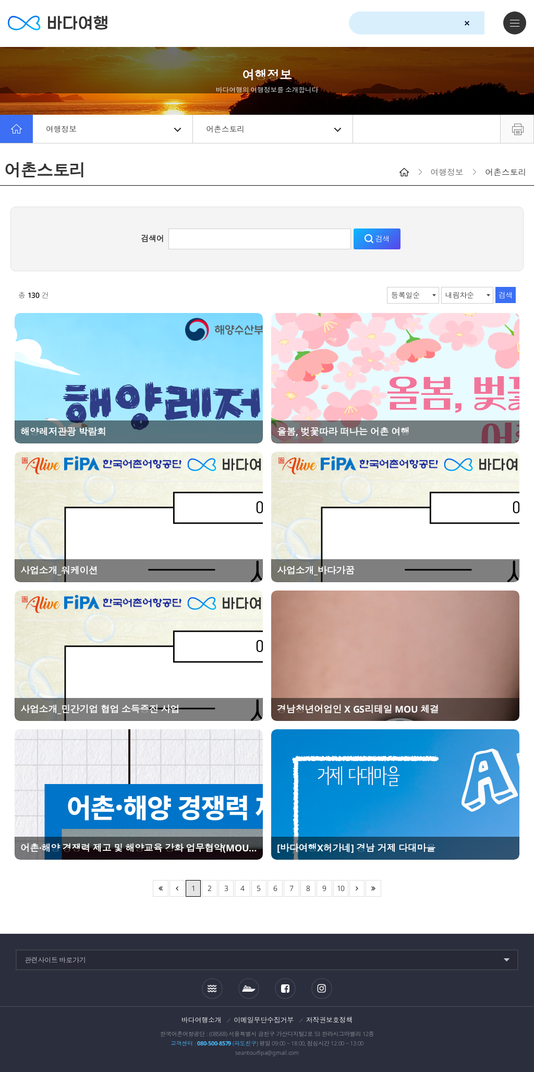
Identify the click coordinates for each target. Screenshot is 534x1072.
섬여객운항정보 (249, 988)
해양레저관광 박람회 (63, 431)
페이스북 (285, 988)
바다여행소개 (201, 1020)
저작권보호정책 (329, 1020)
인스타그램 (321, 988)
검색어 (152, 238)
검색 (485, 23)
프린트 (517, 129)
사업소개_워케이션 (59, 570)
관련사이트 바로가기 (55, 960)
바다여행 (57, 23)
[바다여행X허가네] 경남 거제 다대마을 (356, 847)
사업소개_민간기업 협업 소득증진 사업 (99, 709)
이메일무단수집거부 (264, 1020)
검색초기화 (467, 23)
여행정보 (113, 129)
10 (341, 888)
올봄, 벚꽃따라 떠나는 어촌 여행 (343, 431)
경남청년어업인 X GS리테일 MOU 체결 (358, 709)
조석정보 (212, 988)
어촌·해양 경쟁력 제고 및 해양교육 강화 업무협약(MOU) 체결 (138, 847)
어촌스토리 (273, 129)
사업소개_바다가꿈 (316, 570)
